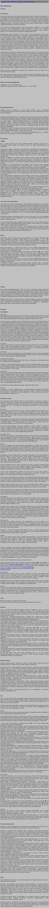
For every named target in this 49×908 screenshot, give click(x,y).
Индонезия (20, 1)
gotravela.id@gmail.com (28, 566)
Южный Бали (30, 1)
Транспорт (3, 8)
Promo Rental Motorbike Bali (16, 564)
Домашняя (3, 1)
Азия (8, 1)
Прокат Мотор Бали (5, 569)
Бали (25, 1)
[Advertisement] (24, 97)
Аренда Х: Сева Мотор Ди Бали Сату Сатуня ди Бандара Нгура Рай (17, 568)
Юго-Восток (13, 1)
